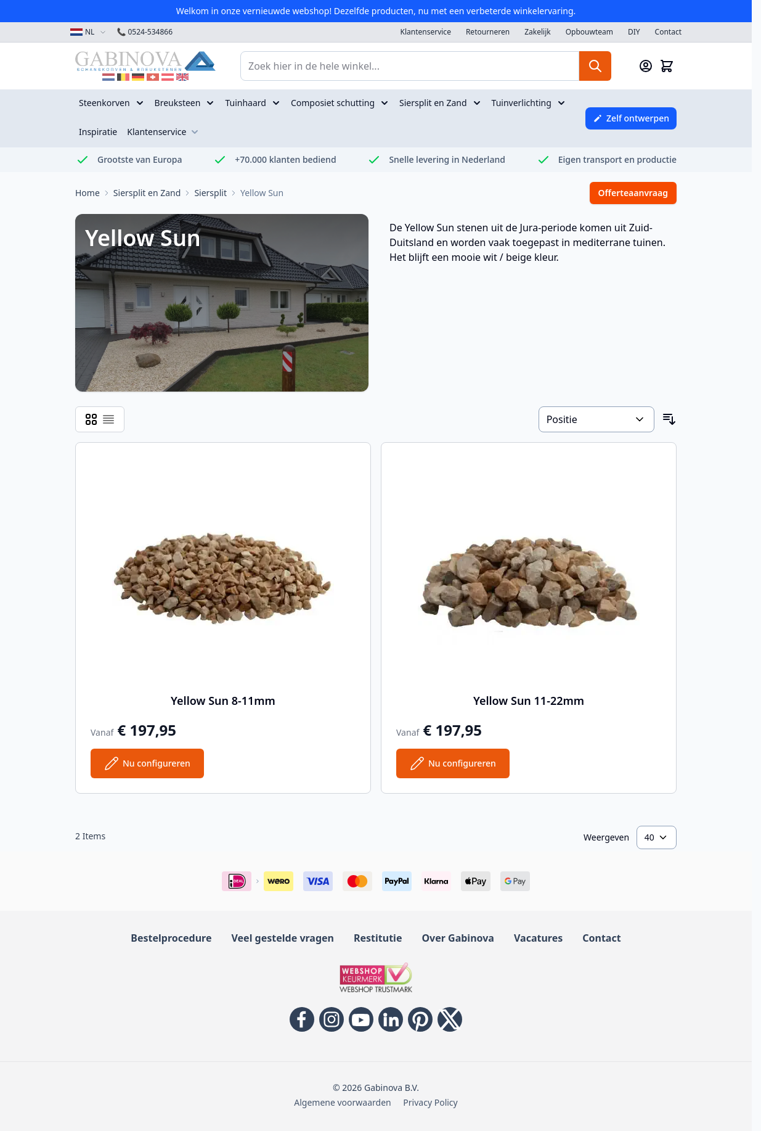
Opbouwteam (589, 32)
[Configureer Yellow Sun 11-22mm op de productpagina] (453, 763)
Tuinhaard (245, 103)
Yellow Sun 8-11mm (223, 700)
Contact (668, 32)
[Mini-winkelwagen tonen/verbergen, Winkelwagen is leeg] (667, 66)
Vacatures (538, 938)
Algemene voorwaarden (342, 1102)
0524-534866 (144, 32)
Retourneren (488, 32)
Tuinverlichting (521, 103)
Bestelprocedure (171, 938)
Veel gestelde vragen (282, 938)
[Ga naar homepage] (87, 193)
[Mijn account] (646, 66)
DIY (634, 32)
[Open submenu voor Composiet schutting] (385, 103)
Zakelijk (537, 32)
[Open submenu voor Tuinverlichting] (562, 103)
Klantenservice (426, 32)
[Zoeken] (595, 66)
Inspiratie (98, 132)
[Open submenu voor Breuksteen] (211, 103)
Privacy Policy (430, 1102)
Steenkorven (104, 103)
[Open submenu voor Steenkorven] (141, 103)
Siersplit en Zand (433, 103)
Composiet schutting (333, 103)
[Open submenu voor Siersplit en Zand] (478, 103)
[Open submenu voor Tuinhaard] (277, 103)
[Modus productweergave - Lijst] (108, 419)
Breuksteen (178, 103)
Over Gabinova (457, 938)
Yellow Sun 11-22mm (528, 700)
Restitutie (378, 938)
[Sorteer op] (596, 419)
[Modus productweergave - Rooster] (91, 419)
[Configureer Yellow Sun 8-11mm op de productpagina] (147, 763)
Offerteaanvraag (633, 193)
